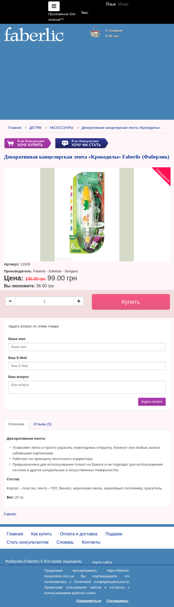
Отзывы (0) (42, 424)
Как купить (41, 534)
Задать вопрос (152, 402)
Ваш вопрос (18, 377)
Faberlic (10, 514)
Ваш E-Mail (17, 358)
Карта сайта (102, 562)
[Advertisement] (87, 80)
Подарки (113, 534)
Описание (16, 424)
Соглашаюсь (117, 601)
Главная (14, 128)
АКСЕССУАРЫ (61, 128)
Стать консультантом (27, 542)
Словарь (65, 542)
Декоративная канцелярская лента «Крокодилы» (120, 128)
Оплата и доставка (78, 534)
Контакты (91, 542)
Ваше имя (16, 339)
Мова (123, 4)
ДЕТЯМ (35, 128)
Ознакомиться (88, 601)
